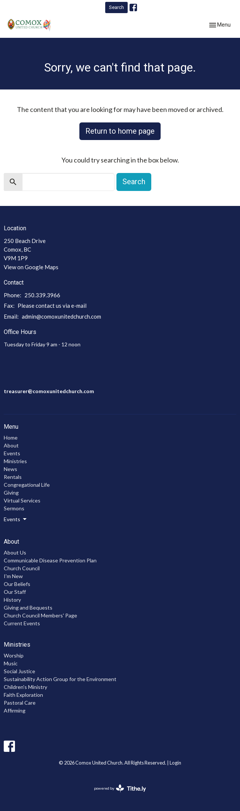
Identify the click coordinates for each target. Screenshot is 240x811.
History (12, 599)
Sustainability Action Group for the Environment (60, 679)
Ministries (15, 461)
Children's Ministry (25, 687)
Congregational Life (27, 485)
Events (12, 453)
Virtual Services (22, 500)
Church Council (22, 568)
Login (175, 763)
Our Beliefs (17, 584)
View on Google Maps (31, 267)
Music (11, 663)
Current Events (22, 623)
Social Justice (19, 671)
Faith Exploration (23, 695)
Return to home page (120, 131)
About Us (15, 552)
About (11, 445)
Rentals (13, 477)
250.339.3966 (42, 295)
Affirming (14, 710)
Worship (14, 655)
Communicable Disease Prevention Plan (50, 560)
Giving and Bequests (28, 607)
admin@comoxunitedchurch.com (61, 316)
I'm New (13, 576)
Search (116, 7)
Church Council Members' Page (40, 615)
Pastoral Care (20, 702)
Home (11, 437)
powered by (120, 788)
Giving (11, 492)
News (10, 469)
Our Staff (15, 592)
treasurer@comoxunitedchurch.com (49, 391)
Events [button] (16, 519)
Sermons (14, 508)
